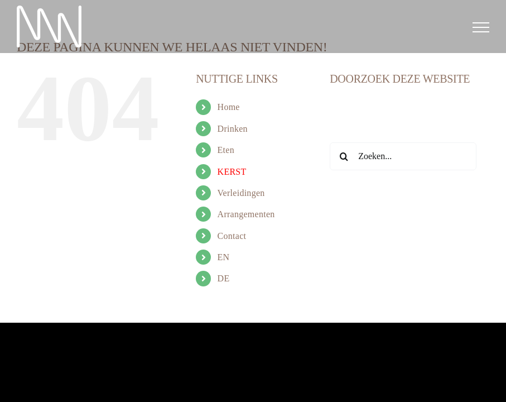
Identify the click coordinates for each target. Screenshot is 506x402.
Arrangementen (246, 214)
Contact (232, 236)
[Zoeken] (344, 156)
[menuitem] (266, 257)
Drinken (233, 128)
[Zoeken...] (403, 156)
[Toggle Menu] (481, 27)
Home (229, 107)
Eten (226, 150)
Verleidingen (241, 193)
